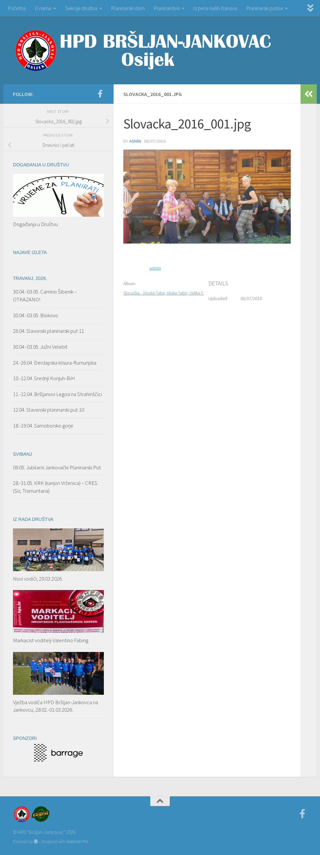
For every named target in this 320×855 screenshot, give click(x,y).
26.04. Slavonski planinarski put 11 (48, 330)
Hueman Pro (77, 841)
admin (135, 141)
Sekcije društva (81, 8)
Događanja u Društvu (35, 224)
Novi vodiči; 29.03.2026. (38, 578)
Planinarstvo (167, 8)
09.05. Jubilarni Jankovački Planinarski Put (57, 467)
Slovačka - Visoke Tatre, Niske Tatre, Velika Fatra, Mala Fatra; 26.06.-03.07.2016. (195, 293)
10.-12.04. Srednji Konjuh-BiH (44, 378)
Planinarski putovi (264, 8)
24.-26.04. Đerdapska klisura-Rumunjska (54, 362)
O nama (43, 8)
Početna (17, 8)
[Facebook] (100, 94)
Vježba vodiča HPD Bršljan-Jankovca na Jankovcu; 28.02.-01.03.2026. (55, 706)
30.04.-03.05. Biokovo (35, 315)
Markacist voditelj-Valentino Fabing (50, 640)
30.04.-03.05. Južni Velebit (40, 346)
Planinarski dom (128, 8)
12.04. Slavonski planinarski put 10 (49, 409)
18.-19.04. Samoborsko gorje (43, 425)
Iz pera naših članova (215, 8)
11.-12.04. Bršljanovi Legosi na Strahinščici (57, 394)
